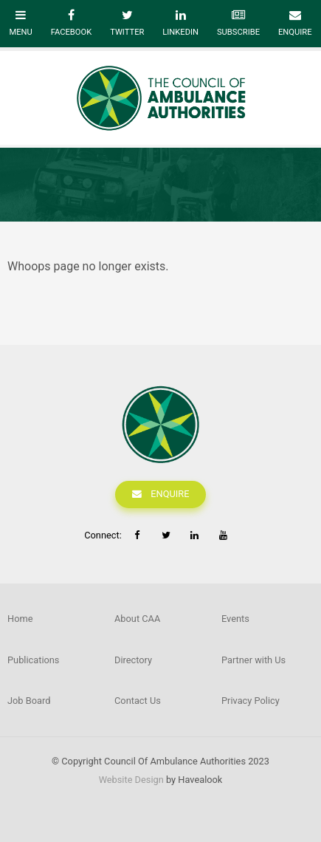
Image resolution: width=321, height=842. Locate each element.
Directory (133, 659)
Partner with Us (253, 659)
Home (19, 618)
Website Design (131, 779)
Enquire (170, 493)
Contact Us (137, 700)
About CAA (137, 618)
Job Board (28, 700)
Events (235, 618)
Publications (33, 659)
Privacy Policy (250, 700)
